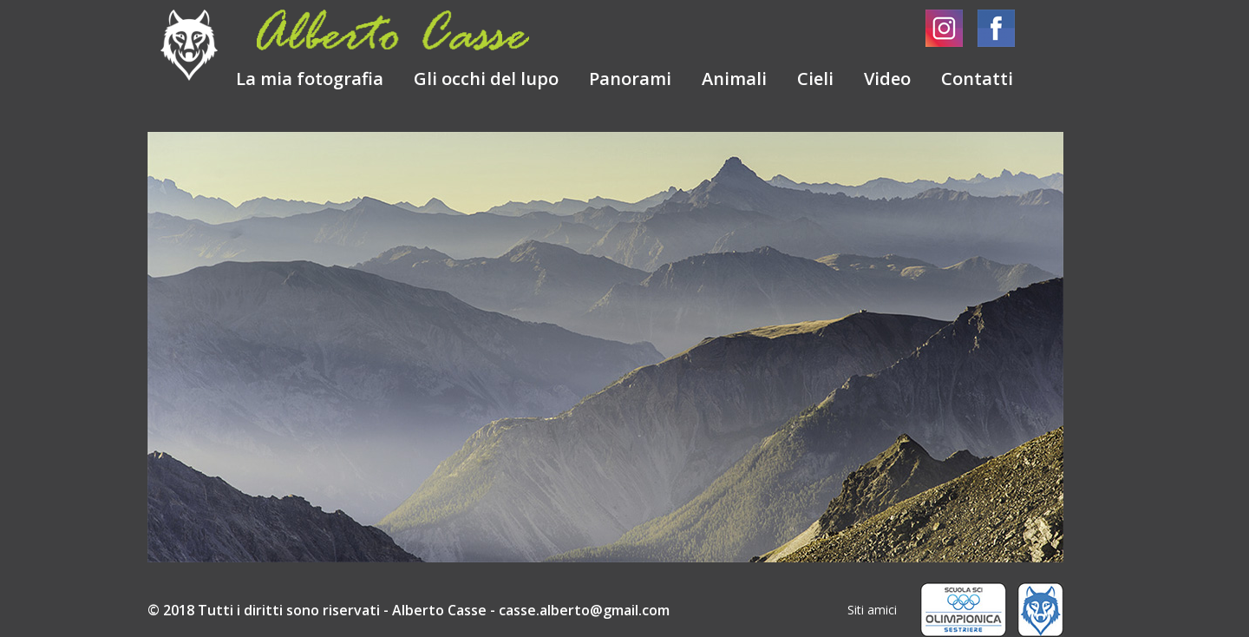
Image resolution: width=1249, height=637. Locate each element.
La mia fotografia (309, 78)
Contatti (975, 78)
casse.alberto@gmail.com (584, 610)
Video (887, 78)
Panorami (630, 78)
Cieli (817, 78)
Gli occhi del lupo (486, 78)
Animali (734, 78)
